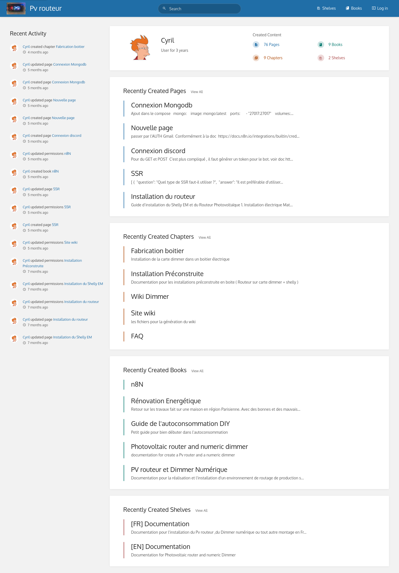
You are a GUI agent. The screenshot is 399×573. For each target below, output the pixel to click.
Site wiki (71, 242)
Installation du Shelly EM (83, 283)
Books (354, 8)
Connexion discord (66, 135)
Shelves (326, 8)
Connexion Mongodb (69, 64)
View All (197, 92)
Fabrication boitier (70, 46)
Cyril (26, 46)
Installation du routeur (81, 301)
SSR (56, 189)
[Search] (165, 8)
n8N (67, 153)
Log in (380, 8)
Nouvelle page (64, 100)
